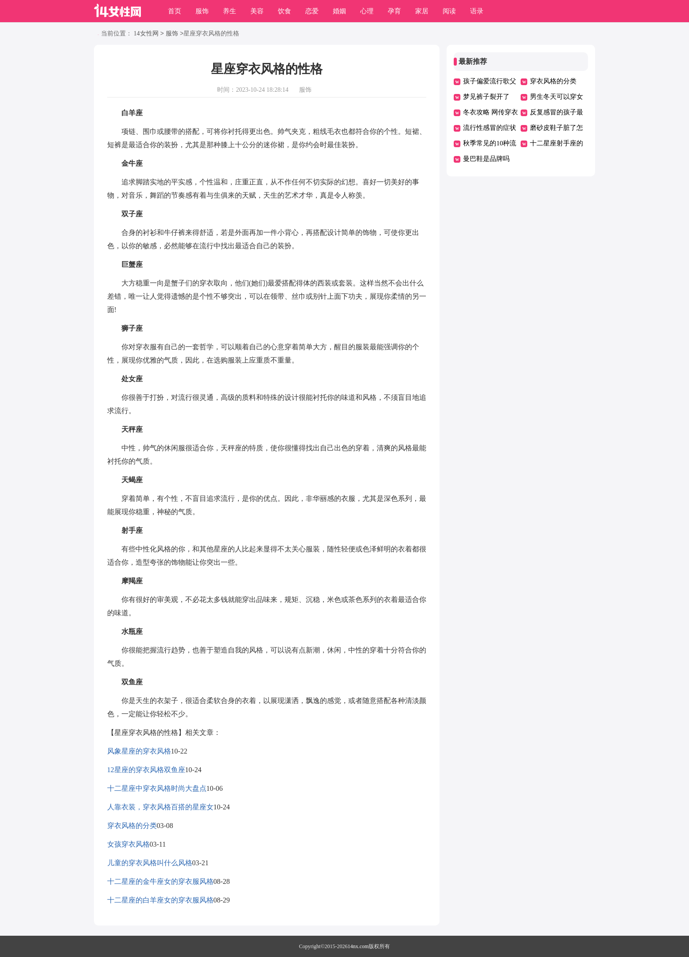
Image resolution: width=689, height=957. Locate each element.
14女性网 (146, 34)
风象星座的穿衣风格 (139, 751)
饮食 (284, 11)
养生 (229, 11)
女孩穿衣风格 (128, 844)
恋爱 (312, 11)
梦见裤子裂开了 (486, 96)
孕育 (394, 11)
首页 (174, 11)
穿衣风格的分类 (132, 825)
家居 (421, 11)
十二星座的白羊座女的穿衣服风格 (160, 900)
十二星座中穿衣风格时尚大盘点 (156, 788)
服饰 (202, 11)
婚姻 (339, 11)
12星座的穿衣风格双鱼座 (146, 769)
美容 (257, 11)
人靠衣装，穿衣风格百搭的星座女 (160, 807)
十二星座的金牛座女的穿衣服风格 (160, 881)
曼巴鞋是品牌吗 (486, 158)
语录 (476, 11)
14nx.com (358, 946)
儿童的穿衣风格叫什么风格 (149, 863)
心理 (367, 11)
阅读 (449, 11)
